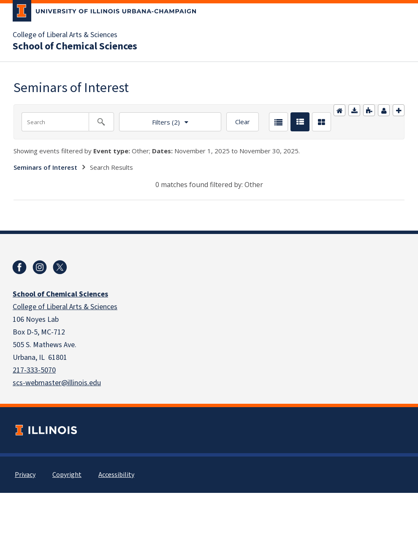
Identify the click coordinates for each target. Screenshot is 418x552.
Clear (242, 121)
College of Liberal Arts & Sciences (65, 35)
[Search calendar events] (101, 121)
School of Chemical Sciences (75, 46)
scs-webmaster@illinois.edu (57, 383)
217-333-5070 (34, 370)
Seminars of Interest (45, 167)
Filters (149, 119)
